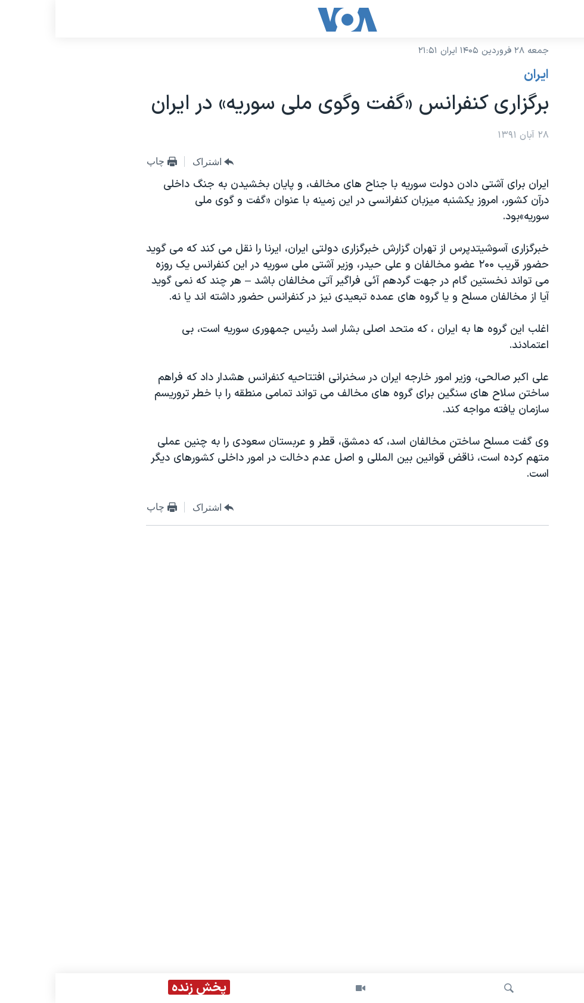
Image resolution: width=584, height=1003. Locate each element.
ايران (480, 75)
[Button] (158, 162)
